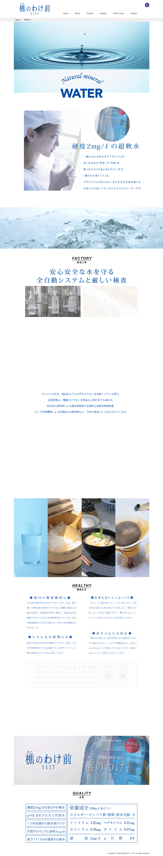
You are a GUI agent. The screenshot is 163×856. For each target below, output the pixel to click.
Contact (133, 13)
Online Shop (118, 13)
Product (90, 13)
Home (65, 13)
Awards (103, 13)
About (77, 13)
